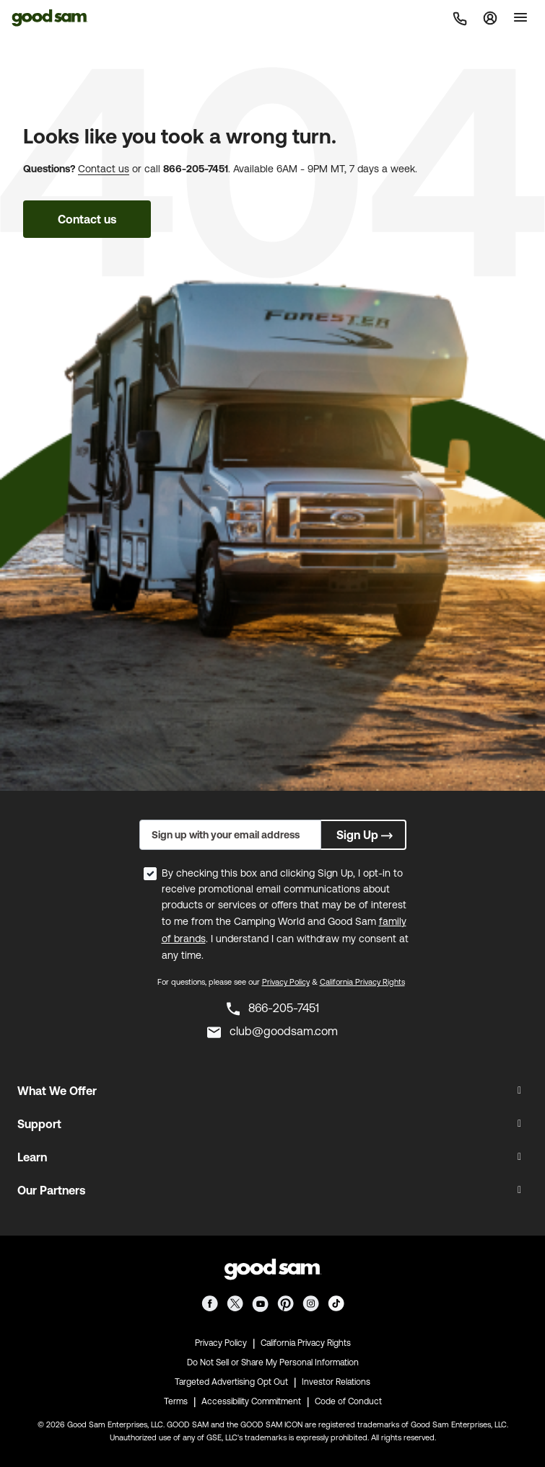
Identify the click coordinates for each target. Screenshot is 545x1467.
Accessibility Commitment (251, 1401)
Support (39, 1123)
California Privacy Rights (362, 982)
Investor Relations (336, 1382)
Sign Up (366, 834)
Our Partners (51, 1190)
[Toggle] (520, 17)
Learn (32, 1157)
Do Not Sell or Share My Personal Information (273, 1362)
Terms (176, 1401)
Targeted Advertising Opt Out (231, 1382)
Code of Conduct (348, 1401)
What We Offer (57, 1090)
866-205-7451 (195, 168)
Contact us (103, 168)
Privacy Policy (286, 982)
